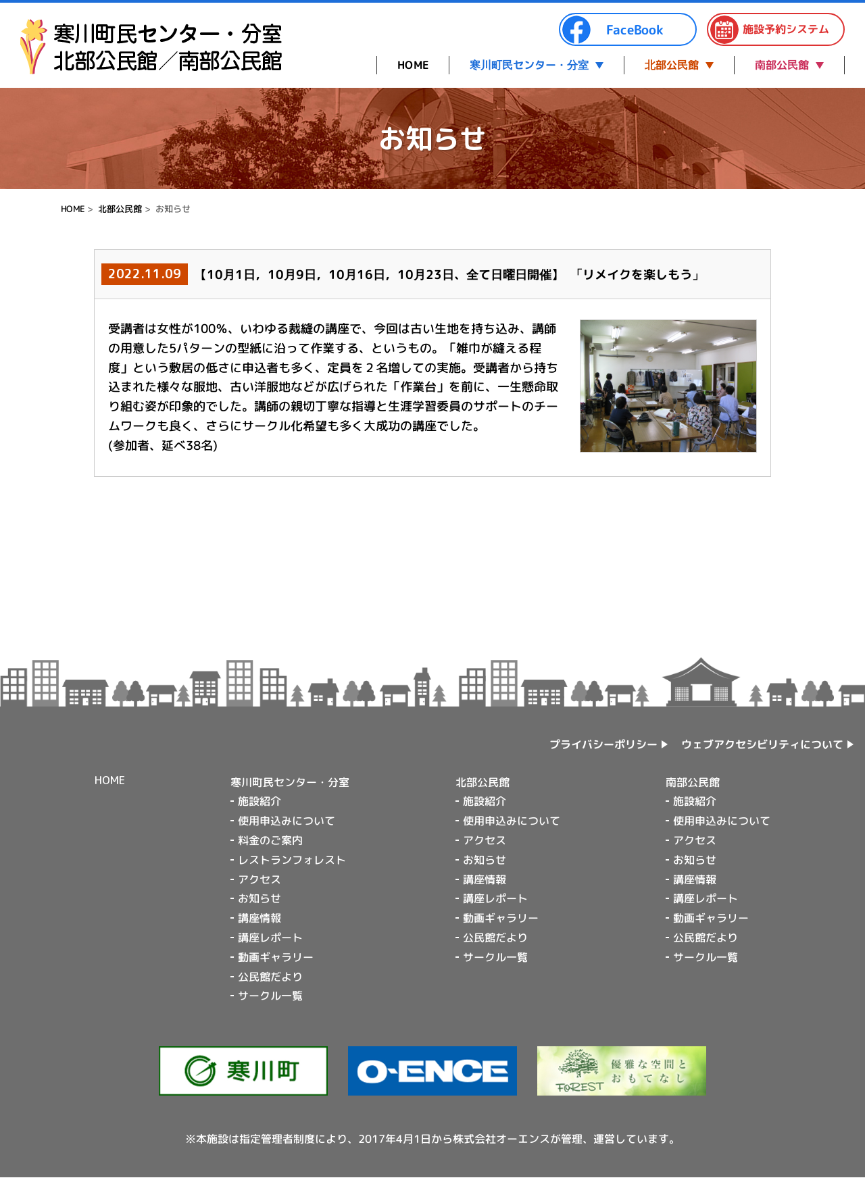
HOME (412, 64)
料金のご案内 (270, 840)
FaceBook (612, 30)
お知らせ (259, 898)
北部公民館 (672, 64)
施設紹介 (259, 801)
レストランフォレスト (292, 859)
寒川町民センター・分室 (529, 64)
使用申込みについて (286, 820)
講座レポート (270, 937)
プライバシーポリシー (603, 744)
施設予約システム (769, 30)
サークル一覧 (270, 995)
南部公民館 (782, 64)
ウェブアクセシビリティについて (762, 744)
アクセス (259, 879)
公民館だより (270, 976)
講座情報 (259, 917)
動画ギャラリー (276, 957)
